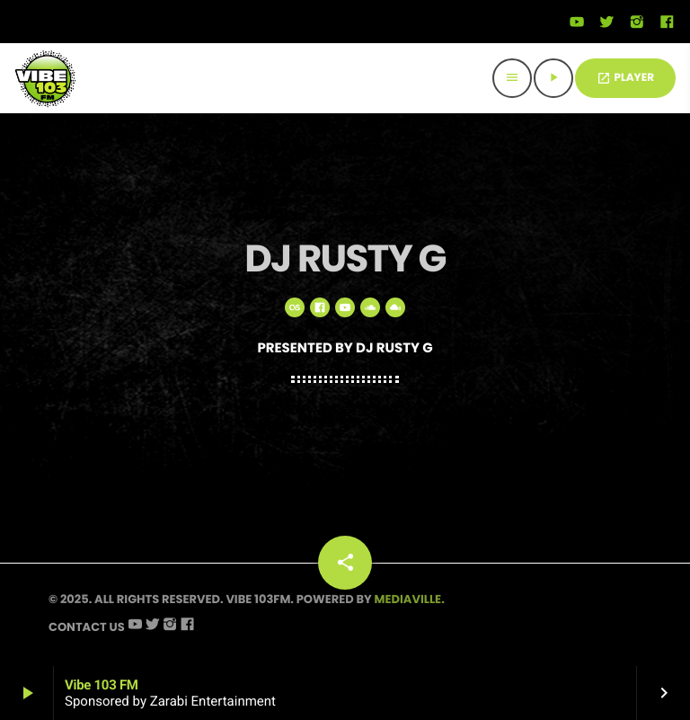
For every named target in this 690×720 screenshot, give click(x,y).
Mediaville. (410, 599)
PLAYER (625, 77)
